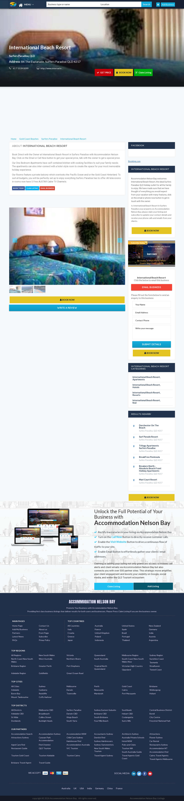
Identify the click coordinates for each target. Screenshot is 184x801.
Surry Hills (126, 721)
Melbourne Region (130, 655)
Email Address (141, 312)
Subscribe (43, 636)
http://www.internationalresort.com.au (58, 68)
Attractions (155, 734)
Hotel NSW (127, 741)
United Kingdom (102, 633)
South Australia (101, 659)
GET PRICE (104, 72)
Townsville (71, 693)
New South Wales (47, 655)
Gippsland (126, 669)
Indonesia (99, 640)
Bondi (152, 713)
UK (75, 788)
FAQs (14, 640)
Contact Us (44, 626)
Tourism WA (127, 748)
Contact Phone (142, 320)
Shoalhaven (155, 666)
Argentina (153, 640)
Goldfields (43, 673)
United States (128, 626)
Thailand (126, 640)
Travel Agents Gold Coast (130, 757)
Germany (153, 629)
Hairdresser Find (74, 741)
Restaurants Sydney (159, 744)
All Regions (16, 655)
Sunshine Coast (157, 659)
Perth (96, 686)
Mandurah (98, 693)
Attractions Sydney (20, 737)
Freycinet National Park (160, 721)
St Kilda (14, 717)
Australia (99, 626)
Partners (16, 633)
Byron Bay (15, 693)
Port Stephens (73, 666)
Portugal (126, 636)
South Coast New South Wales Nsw (133, 660)
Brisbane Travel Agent (21, 762)
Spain (124, 629)
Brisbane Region (18, 666)
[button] (18, 246)
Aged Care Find (18, 744)
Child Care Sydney (75, 737)
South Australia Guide (132, 752)
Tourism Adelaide (46, 755)
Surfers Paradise (74, 710)
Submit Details (151, 344)
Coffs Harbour (45, 697)
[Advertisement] (92, 108)
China (110, 788)
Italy (70, 629)
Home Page (17, 626)
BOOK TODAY (18, 188)
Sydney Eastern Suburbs (105, 710)
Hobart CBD (127, 713)
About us (43, 629)
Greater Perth (45, 666)
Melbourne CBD (46, 710)
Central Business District (161, 710)
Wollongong (155, 690)
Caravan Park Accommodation (46, 739)
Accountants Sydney (103, 734)
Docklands (16, 721)
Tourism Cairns (73, 755)
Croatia (71, 633)
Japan (70, 640)
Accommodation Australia (78, 744)
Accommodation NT (158, 748)
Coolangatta (127, 717)
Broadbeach (44, 713)
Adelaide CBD (17, 713)
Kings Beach (72, 717)
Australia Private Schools (133, 737)
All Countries (73, 626)
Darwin (70, 690)
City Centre (155, 717)
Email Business (47, 188)
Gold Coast (127, 686)
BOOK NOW (124, 72)
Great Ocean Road (75, 673)
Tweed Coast (156, 669)
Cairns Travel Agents (159, 755)
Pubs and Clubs (129, 744)
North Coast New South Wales (22, 660)
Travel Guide (44, 762)
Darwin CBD (72, 713)
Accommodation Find (159, 752)
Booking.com (134, 161)
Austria (152, 636)
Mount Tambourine (19, 697)
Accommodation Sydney (50, 734)
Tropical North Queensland (100, 667)
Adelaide (15, 690)
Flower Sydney (156, 737)
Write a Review (67, 307)
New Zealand (155, 626)
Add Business (168, 4)
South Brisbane (101, 717)
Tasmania (154, 662)
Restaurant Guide (19, 748)
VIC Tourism (72, 748)
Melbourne (71, 686)
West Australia (45, 659)
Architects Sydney (130, 734)
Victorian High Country (132, 666)
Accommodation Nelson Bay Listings (147, 798)
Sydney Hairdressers (103, 741)
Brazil (124, 633)
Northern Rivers (74, 659)
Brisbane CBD (100, 713)
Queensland (99, 655)
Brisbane (153, 686)
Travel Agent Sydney (103, 755)
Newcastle (99, 690)
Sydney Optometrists (104, 744)
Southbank (127, 710)
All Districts (16, 710)
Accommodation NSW (76, 734)
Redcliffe (43, 693)
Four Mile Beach (101, 721)
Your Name (140, 304)
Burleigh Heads (45, 721)
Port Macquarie (129, 693)
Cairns (125, 690)
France (98, 629)
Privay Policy (44, 640)
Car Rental (154, 741)
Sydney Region (156, 655)
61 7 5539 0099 (20, 68)
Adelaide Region (18, 673)
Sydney (42, 686)
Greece (71, 636)
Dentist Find (99, 737)
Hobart (153, 693)
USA (82, 788)
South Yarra (72, 721)
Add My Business (20, 629)
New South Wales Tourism (102, 749)
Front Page (44, 633)
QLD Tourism (45, 748)
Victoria (70, 655)
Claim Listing (143, 72)
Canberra (43, 690)
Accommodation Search (21, 734)
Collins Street (45, 717)
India (151, 633)
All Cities (15, 686)
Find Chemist (45, 744)
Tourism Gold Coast (20, 755)
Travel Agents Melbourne (161, 759)
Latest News (18, 636)
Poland (98, 636)
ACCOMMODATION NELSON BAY (92, 602)
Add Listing (153, 586)
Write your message (144, 328)
